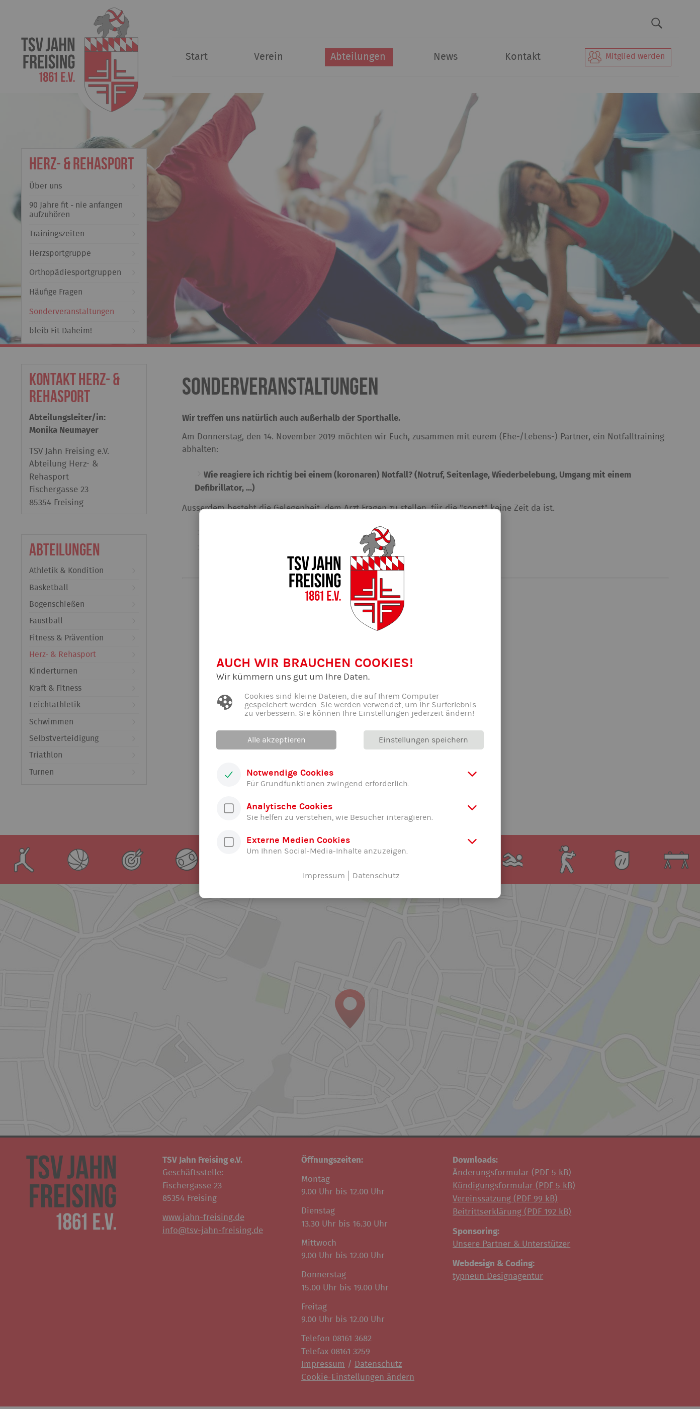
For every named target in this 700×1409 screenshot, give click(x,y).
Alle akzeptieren (277, 739)
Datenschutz (376, 875)
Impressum (324, 875)
